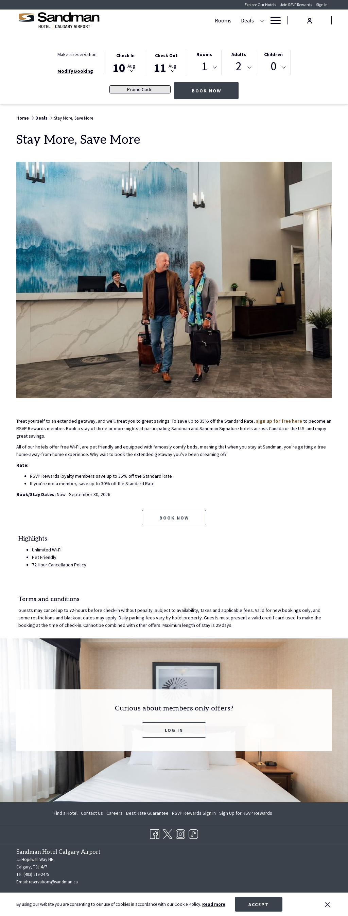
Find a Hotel (65, 813)
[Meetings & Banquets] (229, 20)
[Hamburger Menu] (273, 20)
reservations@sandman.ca (53, 882)
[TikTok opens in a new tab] (193, 833)
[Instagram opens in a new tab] (180, 833)
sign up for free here (279, 421)
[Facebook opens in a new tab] (154, 833)
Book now (215, 90)
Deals (41, 118)
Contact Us (92, 813)
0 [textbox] (273, 66)
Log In (174, 730)
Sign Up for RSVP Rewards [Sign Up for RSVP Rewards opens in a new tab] (245, 814)
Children (273, 54)
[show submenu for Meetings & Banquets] (262, 20)
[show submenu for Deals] (196, 20)
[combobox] (204, 67)
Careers (114, 813)
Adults (238, 54)
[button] (125, 62)
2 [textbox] (239, 66)
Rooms (204, 54)
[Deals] (182, 20)
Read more (213, 904)
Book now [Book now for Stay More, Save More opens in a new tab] (174, 518)
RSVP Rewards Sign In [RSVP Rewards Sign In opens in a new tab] (194, 814)
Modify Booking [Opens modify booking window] (75, 71)
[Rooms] (157, 20)
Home (22, 118)
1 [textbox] (204, 66)
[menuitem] (66, 813)
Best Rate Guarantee (147, 813)
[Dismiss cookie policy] (327, 904)
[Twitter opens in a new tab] (167, 833)
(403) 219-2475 (36, 874)
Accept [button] (258, 904)
